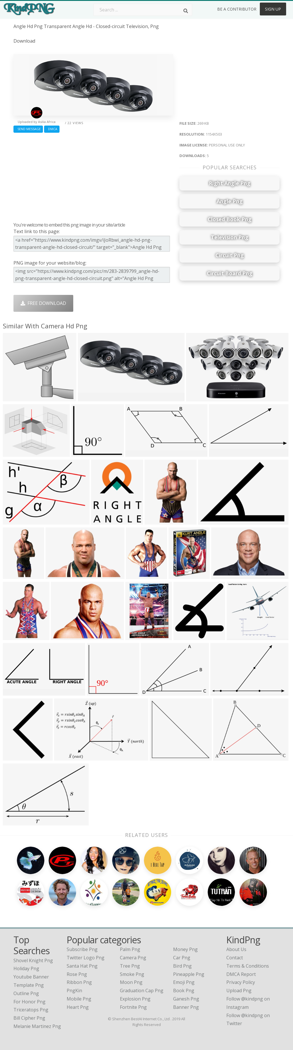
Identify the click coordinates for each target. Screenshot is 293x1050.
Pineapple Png (188, 963)
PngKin (74, 980)
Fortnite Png (133, 996)
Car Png (181, 947)
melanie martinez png (37, 1016)
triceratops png (30, 999)
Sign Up (273, 9)
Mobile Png (79, 988)
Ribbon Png (79, 971)
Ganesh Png (186, 988)
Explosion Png (135, 988)
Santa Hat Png (82, 955)
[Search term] (142, 9)
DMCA (51, 129)
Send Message (28, 129)
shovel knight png (33, 950)
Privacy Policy (240, 971)
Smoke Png (132, 963)
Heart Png (78, 996)
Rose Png (77, 963)
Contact (234, 947)
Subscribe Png (82, 939)
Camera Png (133, 947)
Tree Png (130, 955)
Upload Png (239, 980)
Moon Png (131, 971)
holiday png (26, 958)
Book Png (183, 980)
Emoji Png (184, 971)
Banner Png (186, 996)
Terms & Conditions (247, 955)
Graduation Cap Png (141, 980)
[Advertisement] (93, 176)
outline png (26, 983)
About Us (236, 939)
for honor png (29, 991)
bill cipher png (29, 1007)
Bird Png (182, 955)
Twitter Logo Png (85, 947)
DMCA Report (241, 963)
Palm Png (130, 939)
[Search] (185, 10)
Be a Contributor (236, 9)
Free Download (43, 303)
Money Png (185, 939)
